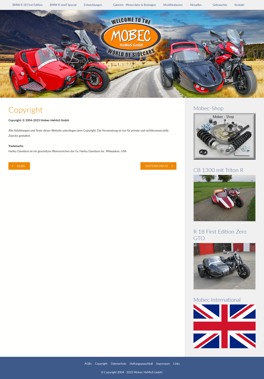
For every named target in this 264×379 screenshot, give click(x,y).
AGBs (88, 363)
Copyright (101, 363)
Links (176, 363)
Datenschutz (118, 363)
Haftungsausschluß (141, 363)
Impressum (163, 363)
